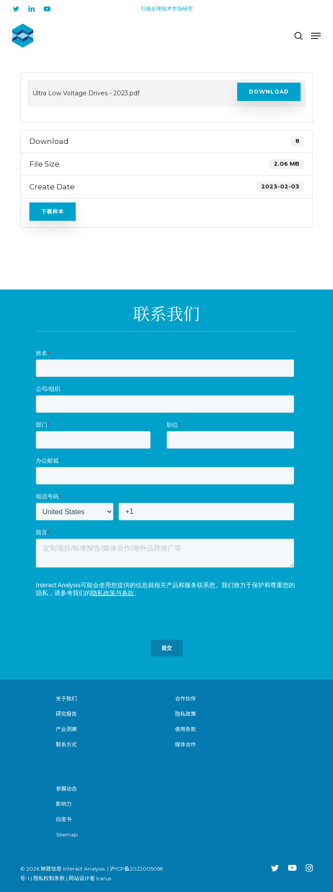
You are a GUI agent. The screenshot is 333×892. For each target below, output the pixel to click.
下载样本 (52, 211)
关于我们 (66, 698)
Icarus (103, 878)
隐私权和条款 (49, 878)
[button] (316, 35)
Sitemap (66, 834)
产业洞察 (66, 729)
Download (269, 91)
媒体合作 (185, 744)
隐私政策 (185, 714)
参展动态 (66, 788)
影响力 (64, 804)
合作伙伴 (185, 698)
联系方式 (66, 744)
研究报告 (66, 714)
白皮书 (64, 819)
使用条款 (185, 729)
